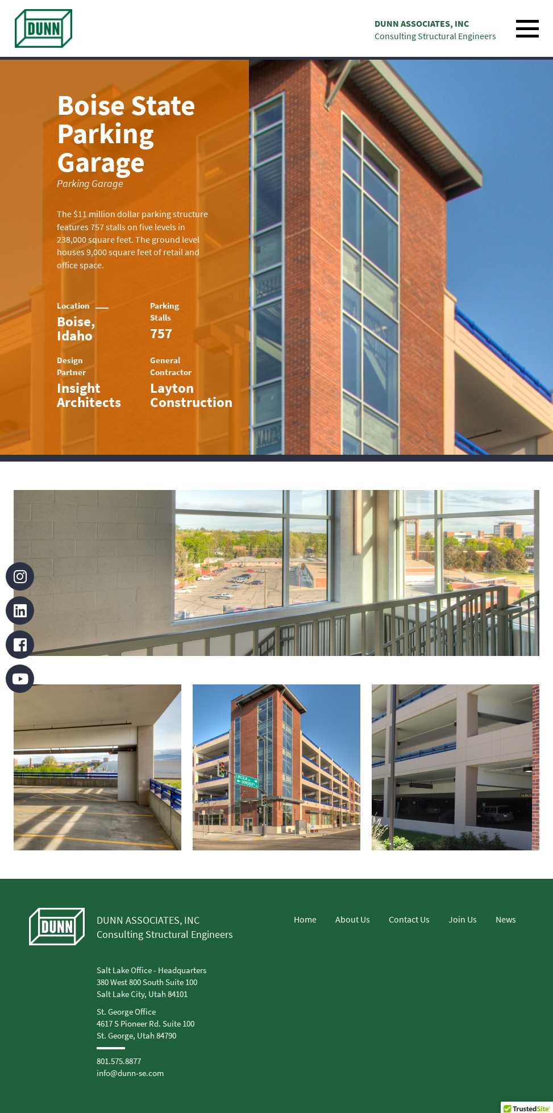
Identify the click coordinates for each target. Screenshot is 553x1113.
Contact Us (409, 919)
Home (305, 919)
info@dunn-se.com (130, 1073)
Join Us (462, 919)
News (506, 919)
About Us (352, 919)
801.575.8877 (119, 1061)
